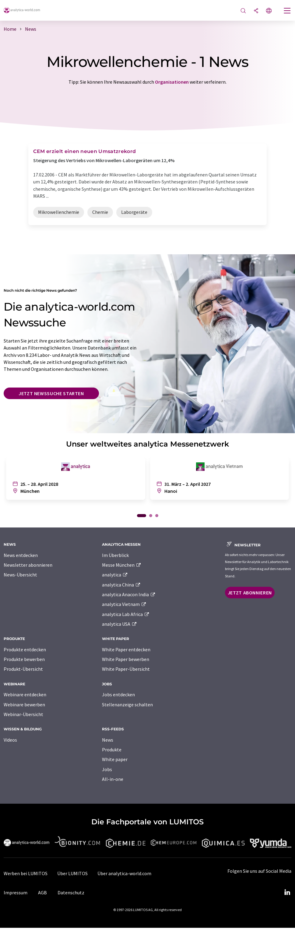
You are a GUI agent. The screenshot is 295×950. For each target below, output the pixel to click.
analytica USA (119, 624)
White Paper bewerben (125, 659)
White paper (115, 759)
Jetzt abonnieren (250, 593)
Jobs (107, 769)
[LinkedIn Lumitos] (287, 892)
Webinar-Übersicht (23, 714)
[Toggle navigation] (287, 11)
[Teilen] (256, 11)
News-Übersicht (20, 575)
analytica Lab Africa (125, 614)
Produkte (111, 749)
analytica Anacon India (129, 594)
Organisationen (172, 82)
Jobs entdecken (118, 694)
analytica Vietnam (124, 604)
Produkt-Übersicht (23, 669)
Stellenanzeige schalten (127, 704)
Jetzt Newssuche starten (51, 393)
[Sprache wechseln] (269, 11)
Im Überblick (115, 555)
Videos (10, 740)
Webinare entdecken (25, 694)
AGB (42, 892)
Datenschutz (71, 892)
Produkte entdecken (25, 649)
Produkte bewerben (24, 659)
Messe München (121, 565)
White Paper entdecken (126, 649)
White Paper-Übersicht (126, 669)
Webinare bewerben (24, 704)
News (107, 740)
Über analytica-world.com (124, 873)
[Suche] (243, 11)
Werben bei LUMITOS (25, 873)
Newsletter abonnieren (28, 565)
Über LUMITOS (72, 873)
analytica (115, 575)
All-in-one (112, 779)
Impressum (15, 892)
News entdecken (21, 555)
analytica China (121, 585)
